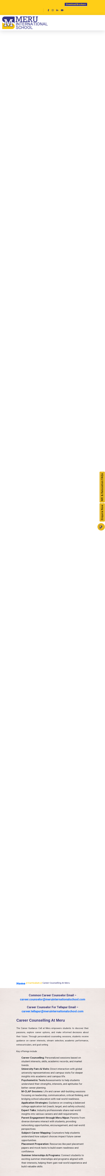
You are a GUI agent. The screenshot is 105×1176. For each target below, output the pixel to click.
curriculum (34, 982)
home (20, 983)
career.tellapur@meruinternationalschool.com (52, 1011)
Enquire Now (102, 512)
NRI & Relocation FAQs (102, 487)
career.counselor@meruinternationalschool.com (52, 999)
